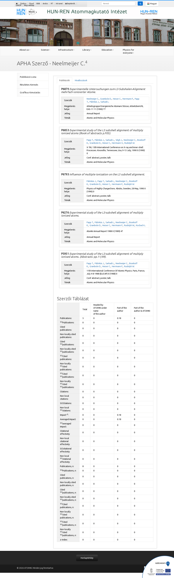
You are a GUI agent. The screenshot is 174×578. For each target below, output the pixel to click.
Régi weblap (29, 5)
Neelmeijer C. (93, 99)
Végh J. (119, 140)
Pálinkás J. (94, 102)
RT (52, 3)
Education (108, 50)
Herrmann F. (127, 99)
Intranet (59, 3)
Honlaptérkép (87, 558)
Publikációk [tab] (64, 80)
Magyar (152, 3)
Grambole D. (106, 99)
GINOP (18, 5)
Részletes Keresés (29, 84)
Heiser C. (117, 99)
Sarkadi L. (105, 102)
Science (45, 50)
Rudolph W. (129, 143)
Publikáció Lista (28, 77)
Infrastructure (66, 50)
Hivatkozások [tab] (81, 80)
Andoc (45, 3)
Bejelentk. (70, 3)
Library (86, 50)
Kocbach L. (141, 225)
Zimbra (23, 3)
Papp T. (90, 140)
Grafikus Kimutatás (30, 92)
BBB (38, 3)
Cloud (31, 3)
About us (24, 50)
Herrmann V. (117, 143)
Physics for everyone (128, 51)
